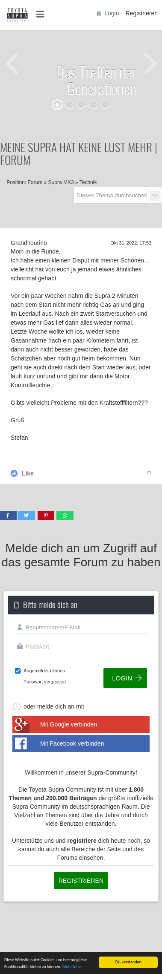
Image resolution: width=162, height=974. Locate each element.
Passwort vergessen (45, 681)
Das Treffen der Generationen (96, 79)
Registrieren (142, 13)
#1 (149, 472)
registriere (81, 840)
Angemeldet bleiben (44, 670)
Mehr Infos (72, 967)
